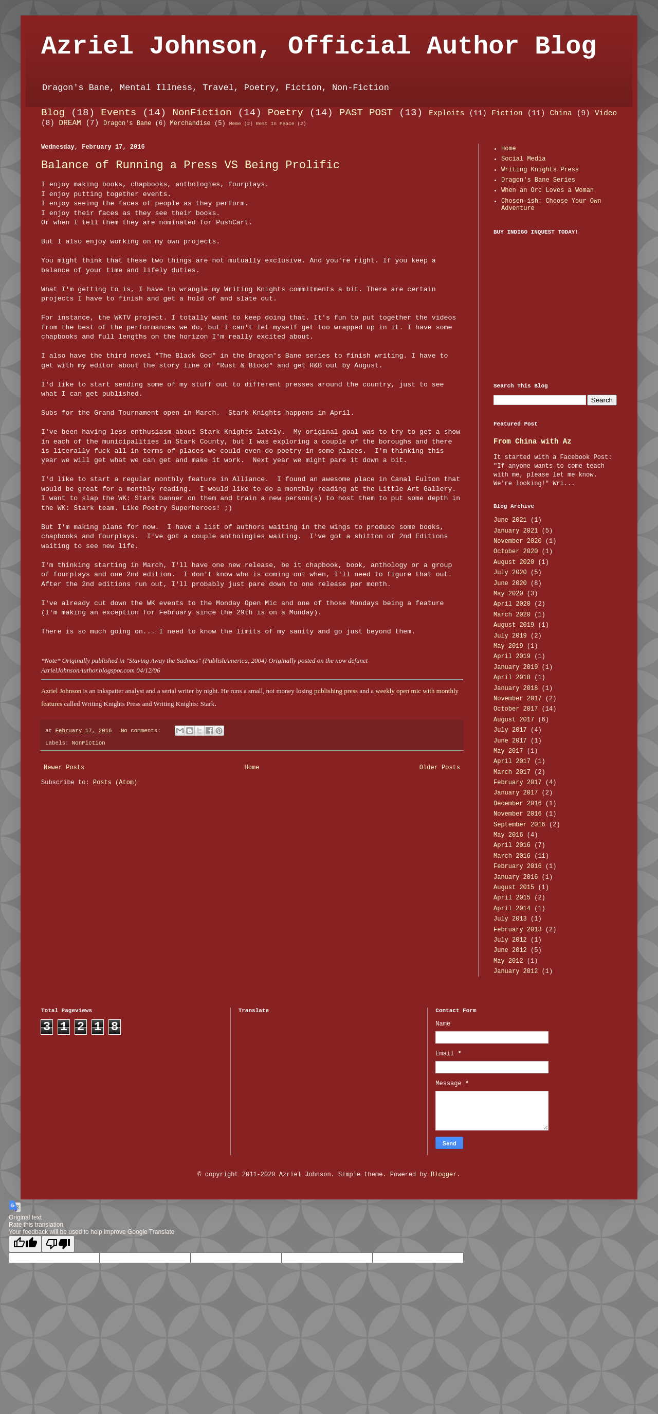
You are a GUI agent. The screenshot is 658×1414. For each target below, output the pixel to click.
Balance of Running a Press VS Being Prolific (190, 165)
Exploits (446, 113)
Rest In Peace (275, 124)
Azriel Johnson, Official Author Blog (318, 46)
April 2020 (512, 604)
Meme (235, 124)
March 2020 (512, 614)
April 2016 (512, 845)
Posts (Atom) (115, 782)
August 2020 (514, 562)
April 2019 (512, 656)
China (561, 113)
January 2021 (516, 531)
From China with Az (533, 441)
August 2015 (514, 887)
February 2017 (518, 782)
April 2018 (512, 677)
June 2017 (510, 741)
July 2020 (510, 572)
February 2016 (518, 866)
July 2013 (510, 919)
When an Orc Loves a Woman (547, 190)
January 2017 (516, 793)
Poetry (285, 112)
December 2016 (518, 803)
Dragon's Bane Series (538, 180)
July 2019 (510, 636)
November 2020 (518, 541)
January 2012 (516, 971)
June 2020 (510, 583)
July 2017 (510, 730)
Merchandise (190, 123)
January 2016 (516, 877)
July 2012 (510, 940)
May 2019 (508, 646)
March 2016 (512, 856)
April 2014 (512, 908)
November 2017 (518, 698)
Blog (53, 112)
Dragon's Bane (127, 123)
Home (252, 767)
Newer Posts (64, 767)
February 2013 (518, 929)
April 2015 (512, 898)
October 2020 (516, 551)
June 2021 (510, 520)
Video (606, 113)
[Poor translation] (58, 1243)
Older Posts (439, 767)
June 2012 (510, 950)
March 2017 (512, 772)
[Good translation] (25, 1243)
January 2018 (516, 688)
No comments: (142, 731)
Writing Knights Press (540, 169)
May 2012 (508, 961)
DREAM (70, 123)
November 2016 (518, 814)
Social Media (523, 159)
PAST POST (366, 112)
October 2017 (516, 709)
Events (118, 112)
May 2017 (508, 751)
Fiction (506, 113)
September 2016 (519, 824)
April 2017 (512, 761)
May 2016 (508, 835)
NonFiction (201, 112)
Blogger (443, 1174)
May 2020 (508, 593)
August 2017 (514, 719)
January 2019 (516, 667)
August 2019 (514, 625)
